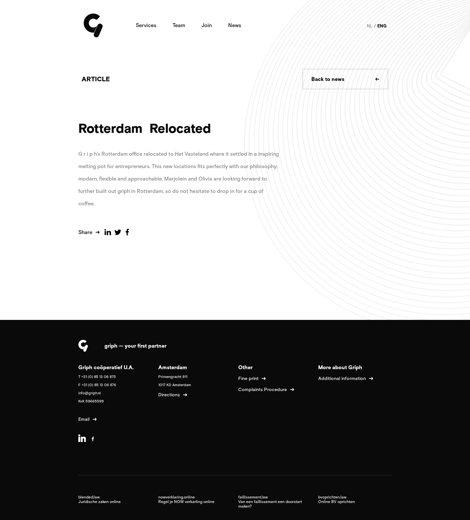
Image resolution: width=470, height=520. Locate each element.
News (234, 25)
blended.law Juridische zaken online (99, 499)
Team (179, 25)
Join (206, 25)
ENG (381, 26)
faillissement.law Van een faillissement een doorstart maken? (270, 502)
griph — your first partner (135, 346)
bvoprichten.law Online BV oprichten (336, 499)
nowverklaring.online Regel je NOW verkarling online (186, 499)
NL (369, 26)
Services (146, 25)
